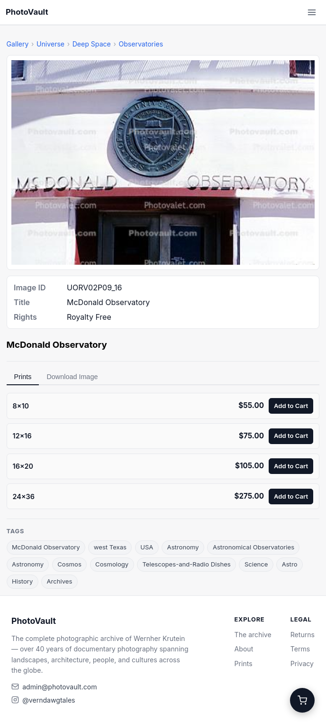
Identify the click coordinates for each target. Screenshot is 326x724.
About (244, 649)
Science (256, 564)
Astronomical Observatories (253, 547)
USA (146, 547)
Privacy (302, 663)
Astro (290, 564)
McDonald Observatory (46, 547)
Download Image (72, 377)
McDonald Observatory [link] (57, 344)
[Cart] (302, 700)
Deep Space (91, 44)
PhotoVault (27, 12)
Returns (302, 635)
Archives (59, 581)
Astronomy (183, 547)
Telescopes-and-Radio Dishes (186, 564)
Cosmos (69, 564)
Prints (23, 377)
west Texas (110, 547)
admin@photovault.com (59, 687)
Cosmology (111, 564)
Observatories (140, 44)
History (22, 581)
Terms (300, 649)
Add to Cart (291, 405)
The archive (253, 635)
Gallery (18, 44)
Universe (50, 44)
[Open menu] (311, 12)
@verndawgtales (48, 700)
